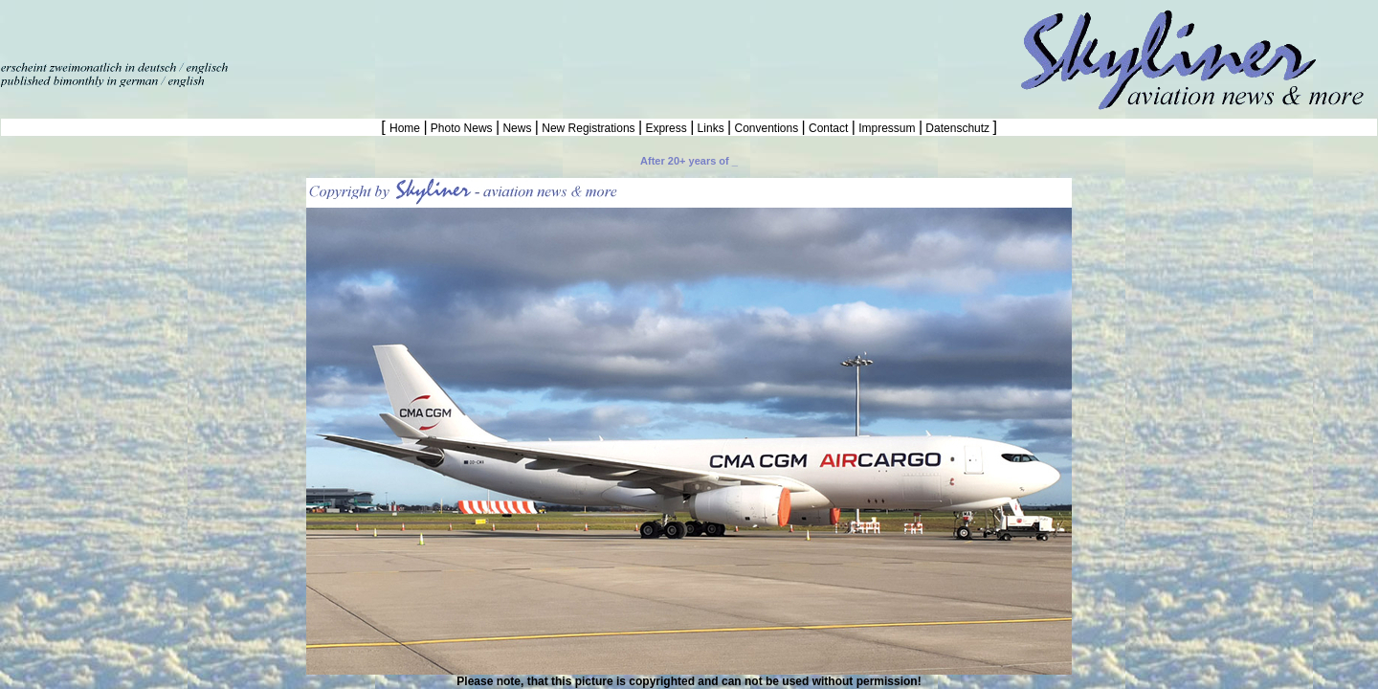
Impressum (887, 128)
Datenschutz (957, 128)
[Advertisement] (224, 28)
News (517, 128)
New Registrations (588, 128)
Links (710, 128)
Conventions (766, 128)
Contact (829, 128)
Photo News (462, 128)
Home (406, 128)
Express (666, 128)
